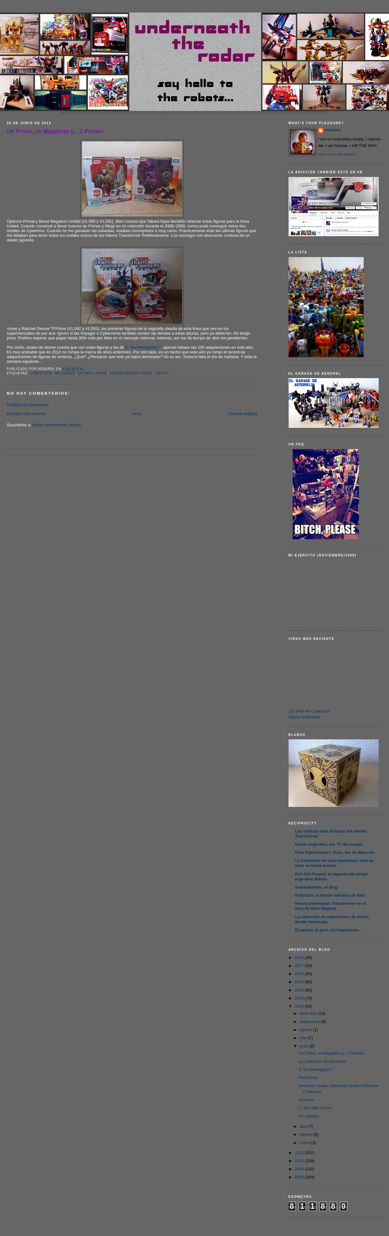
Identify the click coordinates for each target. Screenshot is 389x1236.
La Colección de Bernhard (322, 1061)
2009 (300, 1169)
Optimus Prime (92, 373)
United (162, 373)
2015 (300, 982)
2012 (300, 1006)
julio (303, 1038)
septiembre (310, 1021)
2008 (300, 1177)
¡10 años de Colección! (309, 711)
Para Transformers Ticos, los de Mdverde (335, 852)
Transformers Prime (131, 373)
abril (303, 1126)
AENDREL (333, 130)
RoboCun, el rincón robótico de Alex (330, 895)
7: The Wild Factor (315, 1108)
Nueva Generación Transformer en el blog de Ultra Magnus (330, 906)
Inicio (136, 413)
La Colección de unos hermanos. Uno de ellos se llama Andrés (334, 863)
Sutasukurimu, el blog (316, 887)
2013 (300, 998)
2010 (300, 1160)
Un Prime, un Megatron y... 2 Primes (55, 131)
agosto (306, 1029)
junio (304, 1046)
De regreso (309, 1116)
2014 (300, 990)
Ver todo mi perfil (337, 154)
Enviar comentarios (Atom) (57, 425)
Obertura (307, 1099)
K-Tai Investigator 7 (316, 1069)
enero (305, 1142)
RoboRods (308, 1077)
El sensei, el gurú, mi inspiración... (328, 930)
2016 (300, 973)
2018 (300, 957)
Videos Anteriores (304, 717)
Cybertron (41, 373)
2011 (300, 1152)
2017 (300, 965)
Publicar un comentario (28, 405)
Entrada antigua (242, 413)
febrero (306, 1134)
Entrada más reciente (26, 413)
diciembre (308, 1013)
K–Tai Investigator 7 (143, 347)
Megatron (65, 373)
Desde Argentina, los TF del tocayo (329, 844)
